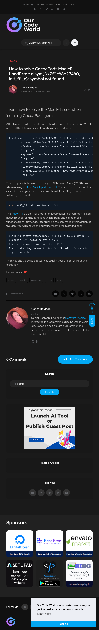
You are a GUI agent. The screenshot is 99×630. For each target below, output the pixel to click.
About (58, 4)
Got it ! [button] (64, 624)
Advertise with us (45, 4)
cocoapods (36, 280)
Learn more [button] (44, 613)
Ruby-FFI (17, 213)
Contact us (69, 4)
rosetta (22, 280)
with (28, 4)
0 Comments (16, 359)
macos (11, 280)
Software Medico (75, 318)
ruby (59, 280)
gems (49, 280)
